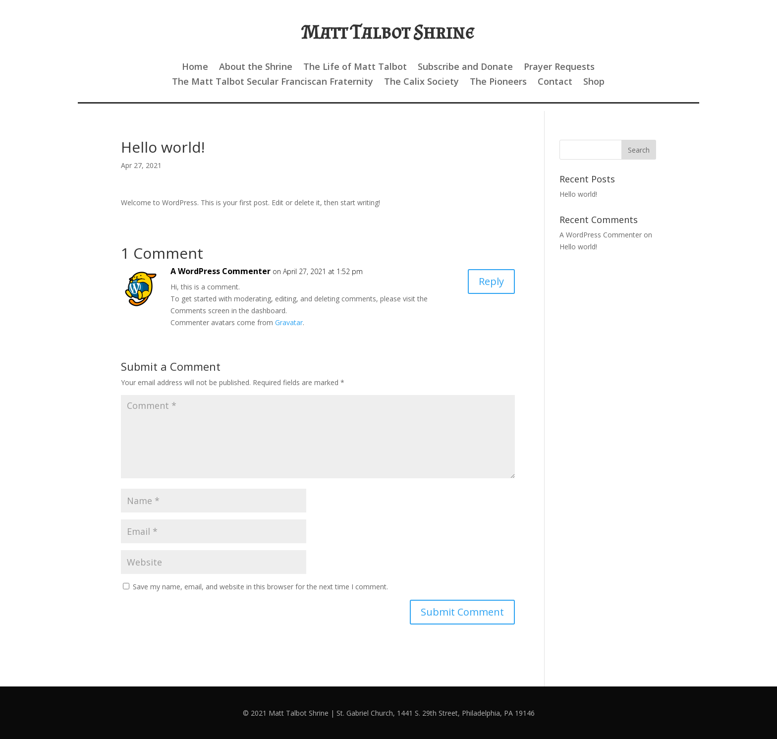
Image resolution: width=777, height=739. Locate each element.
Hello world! (578, 194)
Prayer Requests (559, 67)
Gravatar (289, 322)
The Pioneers (498, 82)
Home (195, 67)
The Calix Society (421, 82)
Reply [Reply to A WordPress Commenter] (491, 281)
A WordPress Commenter (220, 271)
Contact (555, 82)
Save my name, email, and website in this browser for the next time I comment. (260, 586)
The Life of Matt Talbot (355, 67)
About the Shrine (255, 67)
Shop (594, 82)
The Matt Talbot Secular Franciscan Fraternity (272, 82)
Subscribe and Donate (465, 67)
